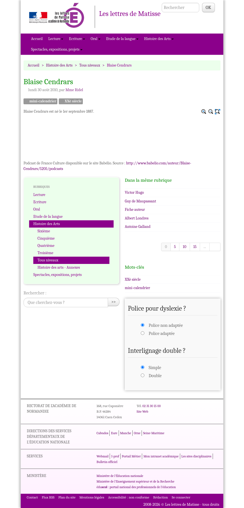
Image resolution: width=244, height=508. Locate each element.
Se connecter (181, 497)
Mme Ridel (74, 90)
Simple (155, 367)
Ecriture (77, 38)
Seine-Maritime (153, 433)
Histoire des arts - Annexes (58, 267)
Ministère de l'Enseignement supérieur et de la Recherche (135, 481)
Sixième (43, 231)
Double (155, 375)
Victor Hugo (134, 192)
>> (113, 301)
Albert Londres (137, 218)
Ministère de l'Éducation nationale (120, 476)
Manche (125, 433)
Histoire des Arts (159, 38)
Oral (95, 38)
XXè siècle (71, 101)
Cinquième (46, 238)
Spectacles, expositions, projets (57, 49)
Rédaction (160, 497)
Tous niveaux (89, 65)
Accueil (37, 38)
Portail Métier (131, 456)
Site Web (142, 412)
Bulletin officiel (107, 462)
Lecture (56, 38)
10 (184, 246)
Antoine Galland (138, 226)
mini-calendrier (40, 101)
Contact (32, 497)
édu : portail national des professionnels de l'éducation (136, 487)
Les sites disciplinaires (196, 456)
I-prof (115, 456)
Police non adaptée (166, 325)
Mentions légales (91, 497)
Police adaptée (162, 333)
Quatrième (45, 245)
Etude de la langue (122, 38)
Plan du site (67, 497)
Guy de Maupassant (140, 201)
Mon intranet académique (161, 456)
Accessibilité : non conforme (128, 497)
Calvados (102, 433)
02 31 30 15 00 (151, 406)
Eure (114, 433)
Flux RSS (48, 497)
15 (195, 246)
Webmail (103, 456)
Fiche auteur (135, 209)
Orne (137, 433)
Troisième (45, 253)
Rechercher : (35, 293)
